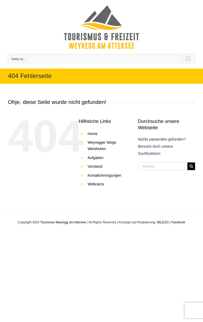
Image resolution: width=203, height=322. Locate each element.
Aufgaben (95, 158)
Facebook (178, 222)
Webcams (95, 184)
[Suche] (191, 166)
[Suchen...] (162, 166)
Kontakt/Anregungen (104, 175)
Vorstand (94, 166)
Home (92, 134)
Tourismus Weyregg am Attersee (63, 222)
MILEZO (163, 222)
